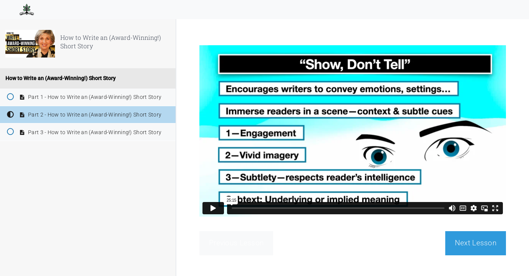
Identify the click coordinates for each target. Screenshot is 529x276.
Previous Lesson (236, 242)
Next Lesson (475, 242)
